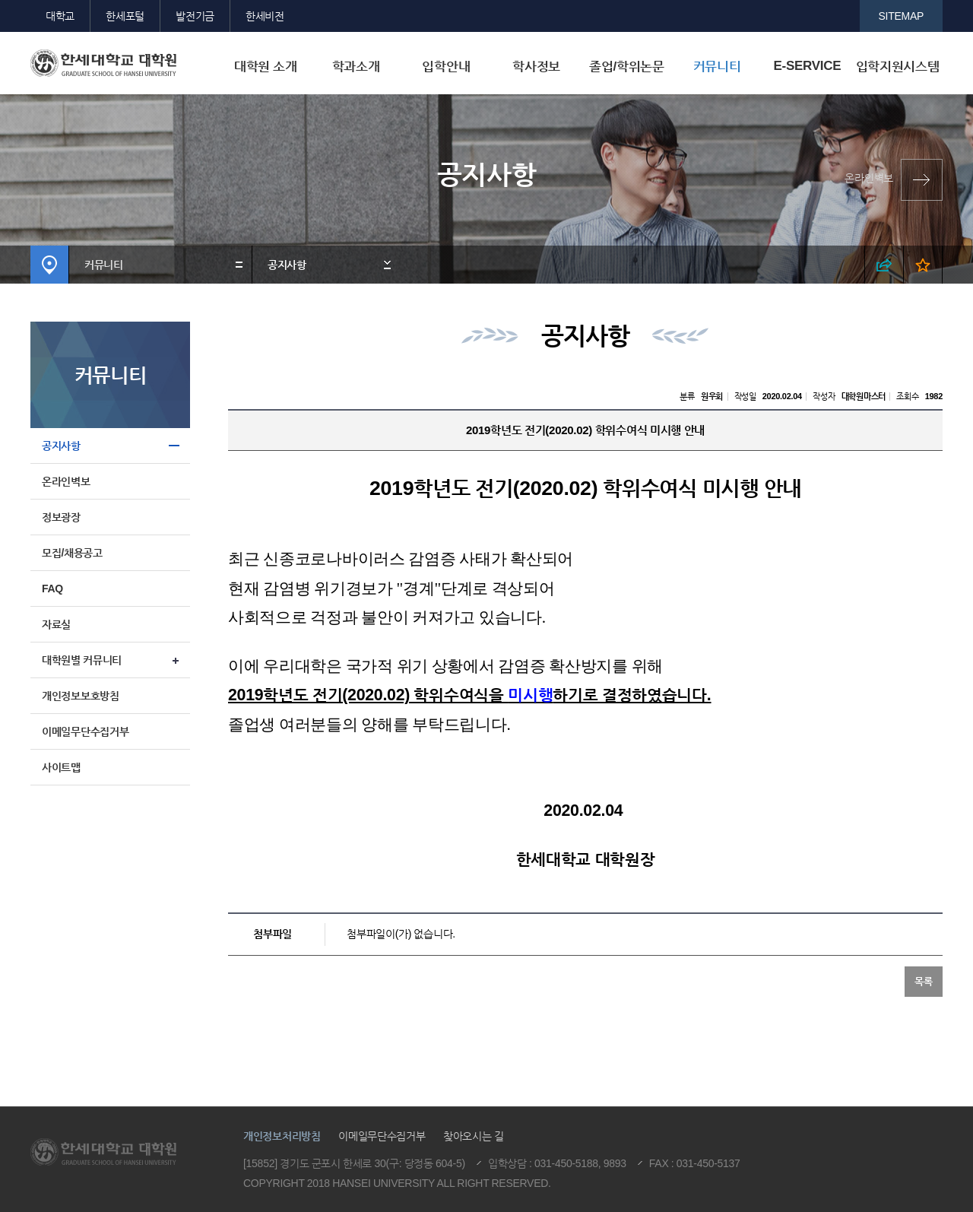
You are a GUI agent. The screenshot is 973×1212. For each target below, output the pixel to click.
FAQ (52, 588)
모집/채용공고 (72, 553)
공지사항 (287, 265)
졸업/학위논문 (626, 66)
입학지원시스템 (898, 66)
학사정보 (536, 66)
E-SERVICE (807, 66)
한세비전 (265, 16)
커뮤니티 (717, 66)
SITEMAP (901, 16)
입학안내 (446, 66)
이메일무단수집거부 (85, 731)
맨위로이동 (851, 1067)
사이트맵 (61, 767)
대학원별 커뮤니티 (82, 660)
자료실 (56, 624)
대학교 (60, 16)
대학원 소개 (265, 66)
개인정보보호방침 (80, 696)
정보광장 (61, 517)
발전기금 (195, 16)
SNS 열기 (884, 265)
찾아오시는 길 (473, 1136)
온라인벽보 (869, 178)
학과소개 (356, 66)
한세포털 (125, 16)
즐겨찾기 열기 (923, 265)
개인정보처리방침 (282, 1136)
